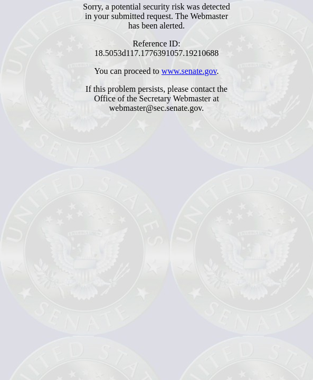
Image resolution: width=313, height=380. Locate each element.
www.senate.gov (189, 70)
